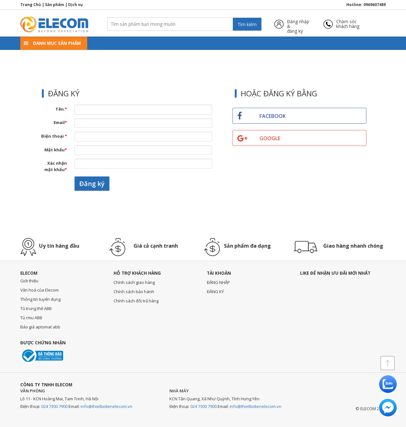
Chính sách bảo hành (134, 291)
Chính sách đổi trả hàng (136, 301)
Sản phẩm (54, 4)
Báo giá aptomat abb (40, 327)
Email (60, 122)
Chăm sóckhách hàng (347, 24)
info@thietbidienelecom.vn (106, 406)
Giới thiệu (29, 281)
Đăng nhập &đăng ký (298, 24)
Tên (61, 109)
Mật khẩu (55, 150)
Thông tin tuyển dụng (40, 299)
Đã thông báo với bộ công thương (41, 356)
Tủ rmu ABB (31, 317)
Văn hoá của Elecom (39, 290)
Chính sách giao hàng (134, 282)
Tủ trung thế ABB (36, 308)
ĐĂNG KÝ (215, 291)
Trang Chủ (30, 4)
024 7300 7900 (54, 406)
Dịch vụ (75, 4)
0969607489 (374, 4)
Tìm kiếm (247, 24)
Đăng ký (92, 183)
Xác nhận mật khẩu (55, 166)
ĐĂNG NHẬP (218, 282)
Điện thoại (54, 136)
